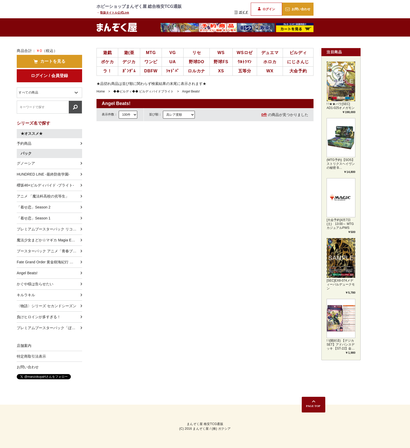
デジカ (128, 62)
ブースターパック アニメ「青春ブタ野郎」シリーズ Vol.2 (49, 251)
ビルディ (298, 52)
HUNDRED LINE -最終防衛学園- (43, 174)
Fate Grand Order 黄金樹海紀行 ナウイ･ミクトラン (49, 262)
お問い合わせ (297, 9)
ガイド (241, 12)
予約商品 (24, 143)
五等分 (244, 71)
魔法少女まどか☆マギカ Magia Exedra (49, 240)
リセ (196, 52)
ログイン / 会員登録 (49, 75)
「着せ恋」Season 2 (33, 207)
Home (100, 91)
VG (172, 52)
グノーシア (26, 163)
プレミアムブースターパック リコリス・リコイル (49, 229)
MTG (151, 52)
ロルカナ (196, 71)
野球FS (221, 62)
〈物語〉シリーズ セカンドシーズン (46, 306)
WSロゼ (245, 52)
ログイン (266, 9)
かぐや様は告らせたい (35, 284)
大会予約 (298, 71)
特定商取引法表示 (31, 356)
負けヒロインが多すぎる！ (39, 317)
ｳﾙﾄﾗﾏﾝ (245, 62)
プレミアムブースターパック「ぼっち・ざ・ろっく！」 (49, 328)
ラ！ (107, 71)
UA (172, 62)
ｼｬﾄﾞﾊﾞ (172, 71)
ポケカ (107, 62)
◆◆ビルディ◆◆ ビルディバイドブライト (143, 91)
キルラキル (26, 295)
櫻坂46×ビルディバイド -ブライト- (45, 185)
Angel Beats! (27, 273)
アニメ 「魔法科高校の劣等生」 (43, 196)
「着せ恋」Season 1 (33, 218)
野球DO (196, 62)
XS (221, 71)
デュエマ (270, 52)
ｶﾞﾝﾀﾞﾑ (129, 71)
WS (221, 52)
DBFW (150, 71)
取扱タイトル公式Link (114, 12)
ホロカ (269, 62)
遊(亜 (129, 52)
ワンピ (150, 62)
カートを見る (49, 61)
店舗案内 (24, 346)
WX (269, 71)
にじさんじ (298, 62)
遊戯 (107, 52)
